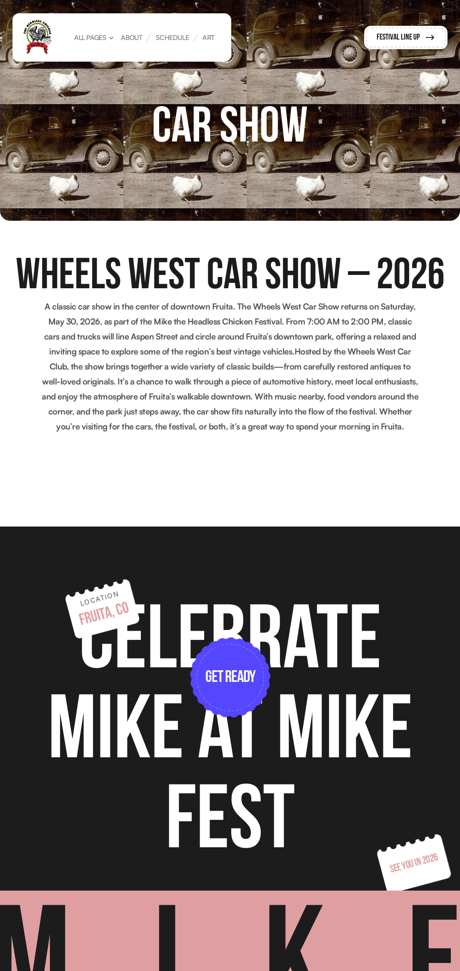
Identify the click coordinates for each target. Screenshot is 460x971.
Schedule (172, 37)
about (131, 37)
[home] (37, 37)
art (208, 37)
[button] (93, 37)
